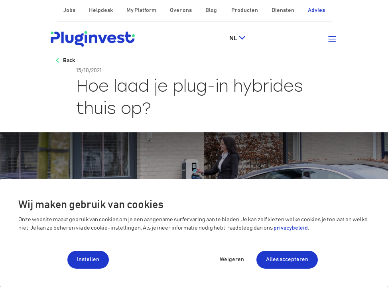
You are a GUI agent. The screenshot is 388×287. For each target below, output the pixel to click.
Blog (211, 10)
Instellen (88, 259)
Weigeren (232, 259)
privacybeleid (291, 228)
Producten (245, 10)
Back (69, 60)
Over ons (181, 10)
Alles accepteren (287, 259)
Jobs (69, 10)
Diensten (283, 10)
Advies (316, 10)
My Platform (141, 10)
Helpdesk (101, 10)
